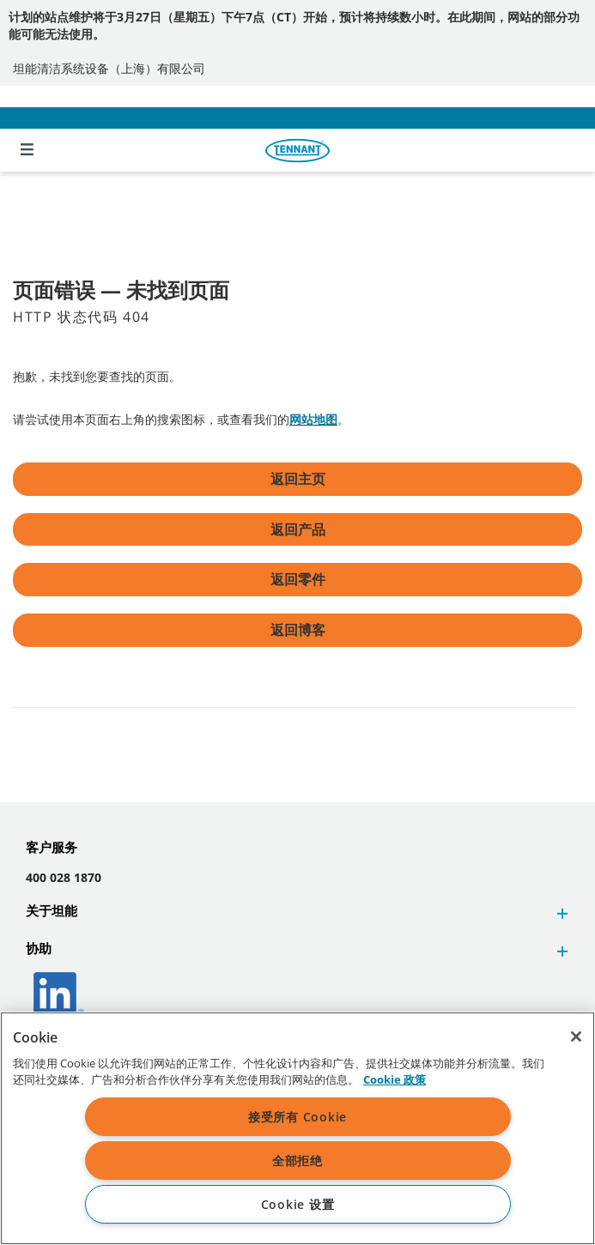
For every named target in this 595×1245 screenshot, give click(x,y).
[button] (559, 913)
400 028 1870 (63, 877)
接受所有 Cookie (297, 1117)
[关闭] (576, 1036)
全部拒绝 (297, 1160)
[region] (297, 1128)
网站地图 (313, 419)
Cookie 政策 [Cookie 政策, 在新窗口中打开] (394, 1079)
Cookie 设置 (297, 1204)
